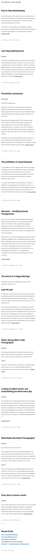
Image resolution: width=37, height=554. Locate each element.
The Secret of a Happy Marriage (15, 276)
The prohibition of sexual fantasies (16, 162)
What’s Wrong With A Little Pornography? (13, 341)
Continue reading (6, 34)
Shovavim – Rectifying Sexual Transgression (15, 544)
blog (19, 40)
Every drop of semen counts (13, 495)
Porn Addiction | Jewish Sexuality (11, 2)
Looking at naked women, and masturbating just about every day (16, 390)
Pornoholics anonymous (12, 93)
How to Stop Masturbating (13, 10)
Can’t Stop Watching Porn (12, 51)
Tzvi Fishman (5, 40)
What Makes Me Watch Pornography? (18, 438)
